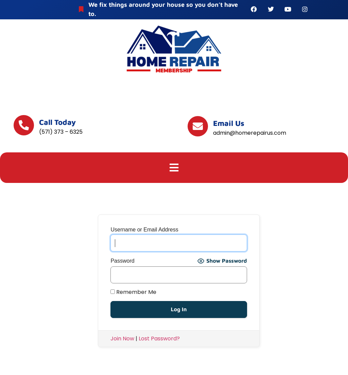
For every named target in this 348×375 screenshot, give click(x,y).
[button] (174, 167)
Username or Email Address (144, 229)
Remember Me (133, 292)
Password (122, 261)
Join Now (122, 338)
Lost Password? (159, 338)
